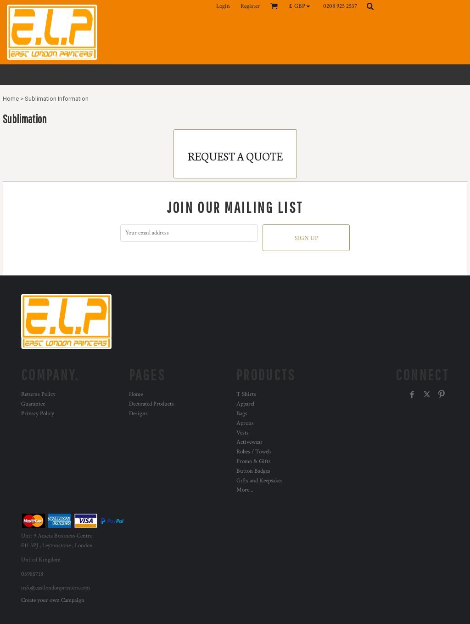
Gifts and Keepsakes (259, 481)
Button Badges (253, 471)
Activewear (249, 442)
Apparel (245, 404)
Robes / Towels (254, 452)
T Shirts (246, 394)
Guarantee (33, 404)
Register (250, 6)
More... (244, 490)
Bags (241, 414)
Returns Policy (38, 394)
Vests (242, 433)
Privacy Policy (37, 414)
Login (223, 6)
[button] (301, 6)
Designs (138, 414)
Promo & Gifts (253, 461)
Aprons (245, 423)
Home (11, 98)
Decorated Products (151, 404)
